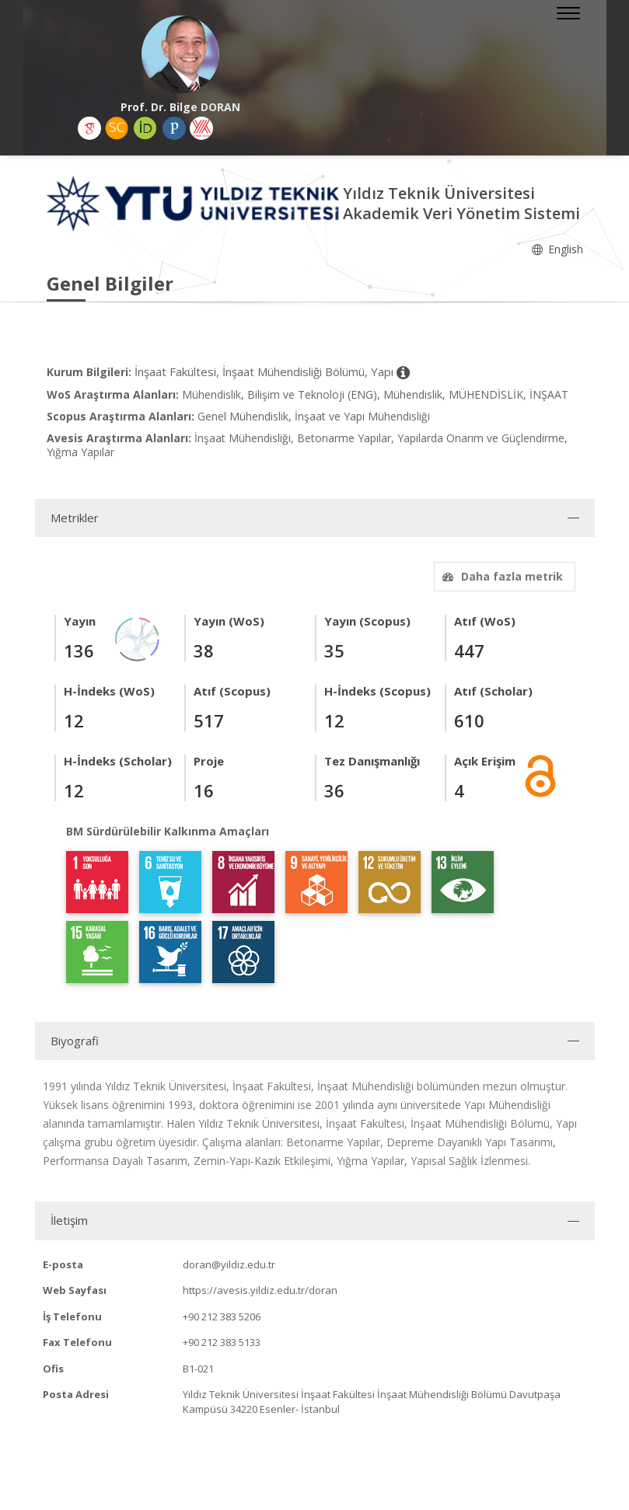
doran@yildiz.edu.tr (229, 1264)
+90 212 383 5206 (221, 1316)
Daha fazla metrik (501, 576)
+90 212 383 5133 (221, 1342)
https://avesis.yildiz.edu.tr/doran (260, 1290)
